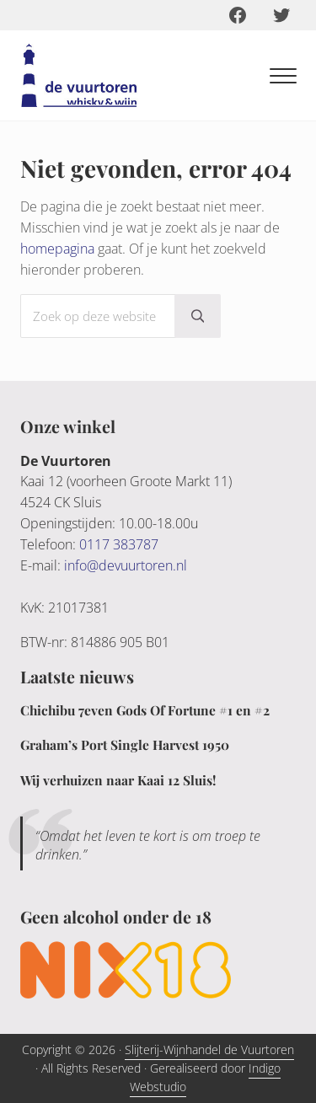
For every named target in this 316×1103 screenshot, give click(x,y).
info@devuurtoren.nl (125, 565)
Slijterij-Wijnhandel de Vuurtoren (209, 1049)
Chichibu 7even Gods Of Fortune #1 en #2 (145, 710)
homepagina (57, 248)
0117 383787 (118, 544)
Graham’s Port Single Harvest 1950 (124, 744)
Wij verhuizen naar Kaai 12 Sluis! (118, 780)
